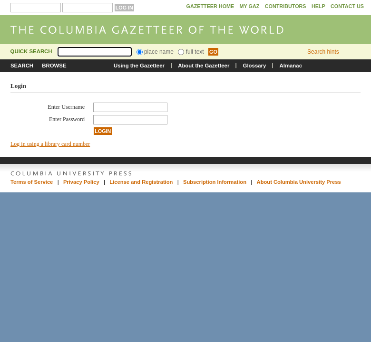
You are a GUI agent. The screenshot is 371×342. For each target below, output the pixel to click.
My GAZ (250, 6)
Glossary (254, 65)
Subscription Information (214, 182)
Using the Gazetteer (139, 65)
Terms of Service (31, 182)
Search (21, 65)
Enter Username (66, 107)
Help (318, 6)
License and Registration (141, 182)
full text (191, 51)
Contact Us (347, 6)
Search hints (323, 51)
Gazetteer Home (210, 6)
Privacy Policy (81, 182)
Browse (54, 65)
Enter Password (67, 119)
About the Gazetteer (203, 65)
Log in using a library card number (50, 144)
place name (155, 51)
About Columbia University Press (299, 182)
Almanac (291, 65)
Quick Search (31, 51)
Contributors (285, 6)
